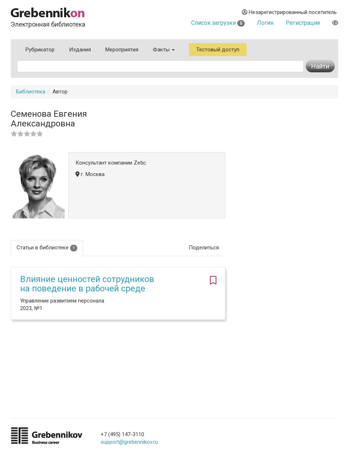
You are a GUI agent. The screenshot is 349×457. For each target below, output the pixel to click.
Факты (164, 49)
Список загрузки (218, 22)
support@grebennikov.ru (129, 442)
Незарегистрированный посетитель (289, 12)
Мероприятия (121, 49)
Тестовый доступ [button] (217, 49)
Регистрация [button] (303, 22)
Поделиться (204, 247)
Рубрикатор (40, 49)
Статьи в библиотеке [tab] (47, 247)
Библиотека (30, 91)
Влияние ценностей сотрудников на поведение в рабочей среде (87, 284)
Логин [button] (265, 22)
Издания (80, 49)
